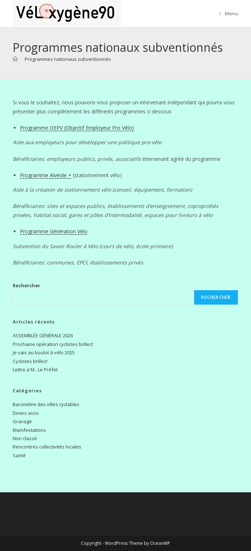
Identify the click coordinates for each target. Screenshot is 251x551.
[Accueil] (15, 59)
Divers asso (26, 413)
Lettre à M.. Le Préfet (35, 369)
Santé (19, 455)
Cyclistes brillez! (30, 361)
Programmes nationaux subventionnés (68, 59)
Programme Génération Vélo (53, 231)
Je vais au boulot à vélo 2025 (44, 352)
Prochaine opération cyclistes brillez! (53, 344)
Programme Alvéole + (45, 175)
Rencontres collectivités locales (47, 446)
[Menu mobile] (228, 13)
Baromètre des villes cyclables (46, 404)
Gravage (22, 421)
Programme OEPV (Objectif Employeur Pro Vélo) (77, 127)
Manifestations (29, 430)
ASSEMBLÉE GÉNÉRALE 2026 (43, 335)
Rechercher (26, 285)
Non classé (25, 438)
